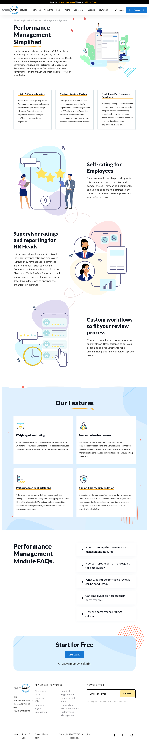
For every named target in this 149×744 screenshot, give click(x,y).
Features (23, 10)
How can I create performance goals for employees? (107, 565)
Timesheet (39, 705)
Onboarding (67, 705)
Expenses (39, 697)
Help (58, 10)
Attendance (40, 691)
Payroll (37, 708)
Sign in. (87, 663)
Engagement (67, 694)
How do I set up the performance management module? (105, 549)
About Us (48, 10)
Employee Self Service (68, 699)
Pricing (67, 10)
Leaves (37, 694)
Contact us (79, 10)
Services (37, 10)
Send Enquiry (74, 654)
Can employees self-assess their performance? (105, 598)
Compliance (40, 711)
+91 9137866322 (92, 2)
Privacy (16, 734)
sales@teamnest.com (66, 2)
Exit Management (70, 708)
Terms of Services (26, 736)
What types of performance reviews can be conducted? (107, 581)
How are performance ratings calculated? (103, 614)
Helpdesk (65, 691)
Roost (37, 701)
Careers (91, 10)
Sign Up (127, 693)
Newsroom (103, 10)
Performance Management (67, 713)
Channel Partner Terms (42, 736)
